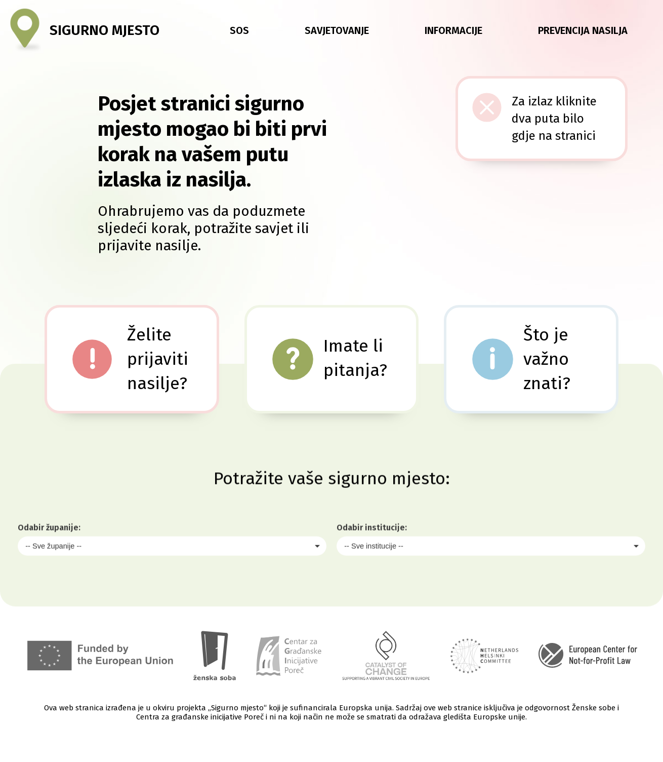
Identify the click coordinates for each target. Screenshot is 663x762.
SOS (239, 30)
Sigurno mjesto (104, 30)
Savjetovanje (337, 30)
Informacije (453, 30)
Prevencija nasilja (583, 30)
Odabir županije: (49, 560)
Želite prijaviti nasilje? (157, 359)
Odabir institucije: (372, 560)
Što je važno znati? (546, 359)
